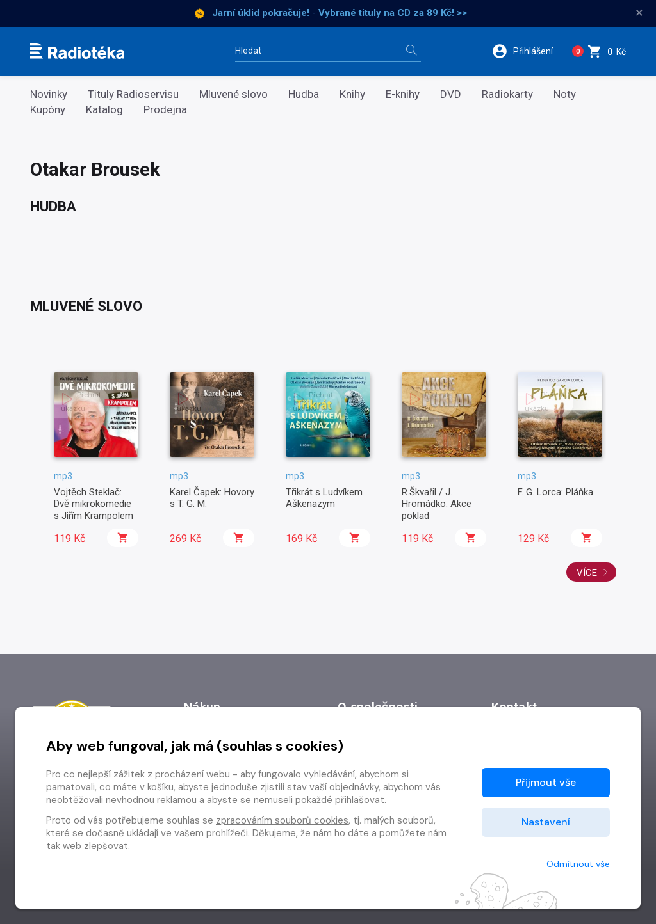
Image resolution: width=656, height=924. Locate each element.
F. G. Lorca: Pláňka (555, 492)
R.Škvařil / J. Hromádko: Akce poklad (437, 504)
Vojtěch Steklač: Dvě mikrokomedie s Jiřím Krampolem (93, 504)
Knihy (352, 94)
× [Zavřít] (639, 13)
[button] (524, 51)
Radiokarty (507, 94)
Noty (565, 94)
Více (593, 572)
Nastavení (545, 822)
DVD (450, 94)
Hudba (303, 94)
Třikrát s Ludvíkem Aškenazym (324, 497)
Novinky (48, 94)
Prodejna (165, 109)
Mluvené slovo (233, 94)
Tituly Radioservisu (133, 94)
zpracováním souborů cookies (282, 820)
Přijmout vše (546, 782)
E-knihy (403, 94)
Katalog (104, 109)
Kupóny (47, 109)
